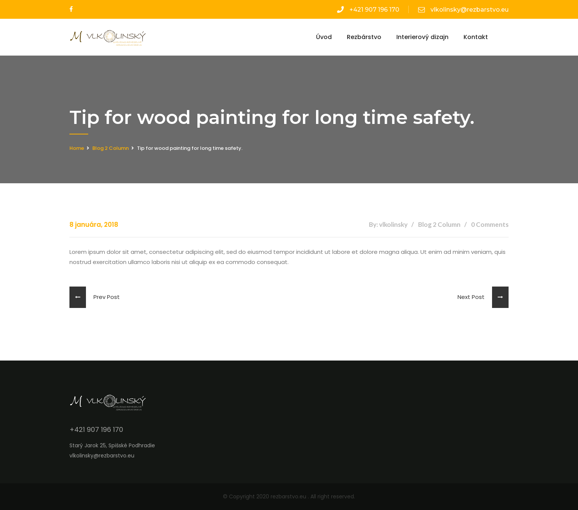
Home (76, 148)
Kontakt (476, 37)
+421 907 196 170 (368, 9)
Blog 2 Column (110, 148)
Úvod (324, 37)
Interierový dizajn (422, 37)
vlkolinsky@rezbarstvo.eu (463, 9)
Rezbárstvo (364, 37)
